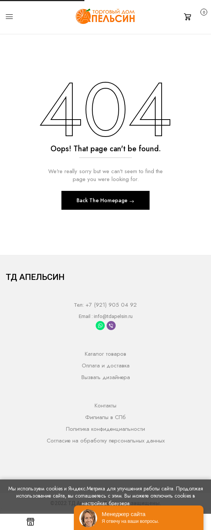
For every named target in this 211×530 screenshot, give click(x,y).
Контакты (105, 405)
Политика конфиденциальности (105, 429)
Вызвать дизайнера (105, 377)
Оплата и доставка (106, 365)
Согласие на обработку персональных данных (106, 440)
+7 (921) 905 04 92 (110, 305)
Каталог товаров (105, 354)
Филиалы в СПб (105, 417)
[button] (194, 16)
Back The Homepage (102, 200)
